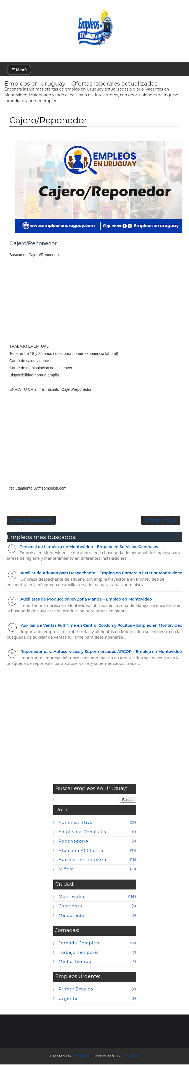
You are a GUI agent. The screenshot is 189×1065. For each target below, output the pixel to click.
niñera (66, 869)
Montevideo (72, 897)
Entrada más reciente (31, 520)
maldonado (71, 915)
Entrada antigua (161, 520)
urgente (68, 999)
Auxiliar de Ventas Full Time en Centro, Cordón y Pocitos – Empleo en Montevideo (101, 626)
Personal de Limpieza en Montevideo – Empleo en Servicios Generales (89, 547)
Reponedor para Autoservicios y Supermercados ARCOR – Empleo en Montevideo (101, 652)
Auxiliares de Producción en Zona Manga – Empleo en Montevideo (86, 599)
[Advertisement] (94, 304)
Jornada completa (80, 943)
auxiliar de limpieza (83, 860)
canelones (71, 906)
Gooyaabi (130, 1056)
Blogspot (80, 1056)
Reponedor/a (74, 842)
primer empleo (76, 989)
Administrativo (76, 823)
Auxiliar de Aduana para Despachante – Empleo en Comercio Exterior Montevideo (101, 573)
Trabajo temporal (79, 952)
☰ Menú (19, 69)
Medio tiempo (75, 962)
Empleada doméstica (83, 832)
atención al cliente (81, 851)
